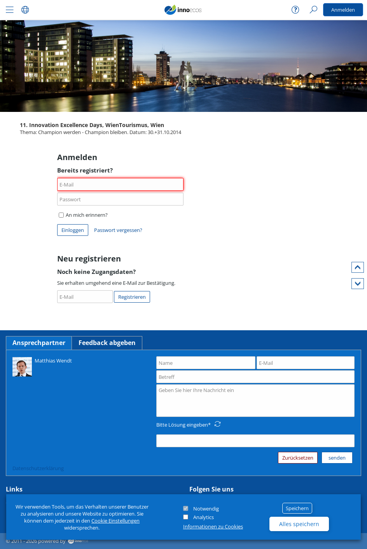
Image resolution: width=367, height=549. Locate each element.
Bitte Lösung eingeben (182, 424)
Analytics (203, 517)
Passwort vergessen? (118, 230)
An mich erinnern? (83, 214)
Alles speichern (299, 524)
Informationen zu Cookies (213, 526)
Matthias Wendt (42, 366)
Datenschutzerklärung (38, 468)
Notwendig (206, 508)
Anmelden (343, 9)
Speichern (297, 508)
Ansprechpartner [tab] (38, 342)
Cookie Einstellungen (115, 520)
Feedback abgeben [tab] (107, 342)
